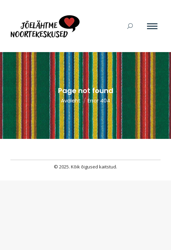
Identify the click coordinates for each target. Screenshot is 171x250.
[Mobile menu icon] (152, 26)
